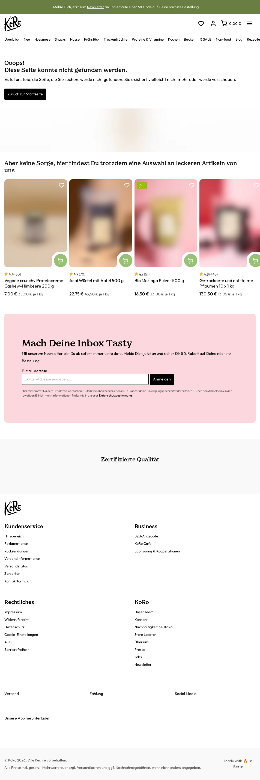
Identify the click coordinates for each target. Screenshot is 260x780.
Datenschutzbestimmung (115, 395)
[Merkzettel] (201, 23)
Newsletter (95, 7)
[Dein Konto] (213, 23)
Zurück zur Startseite (25, 94)
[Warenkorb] (231, 23)
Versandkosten (89, 767)
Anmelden (162, 379)
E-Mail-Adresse (34, 370)
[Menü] (249, 21)
